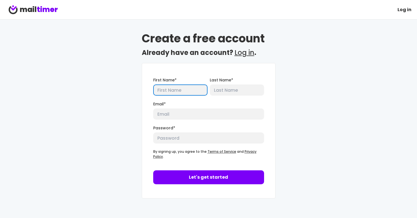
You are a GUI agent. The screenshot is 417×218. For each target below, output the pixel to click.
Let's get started (208, 177)
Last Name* (221, 80)
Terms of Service (222, 151)
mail (33, 9)
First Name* (165, 80)
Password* (164, 128)
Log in (404, 9)
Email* (159, 104)
